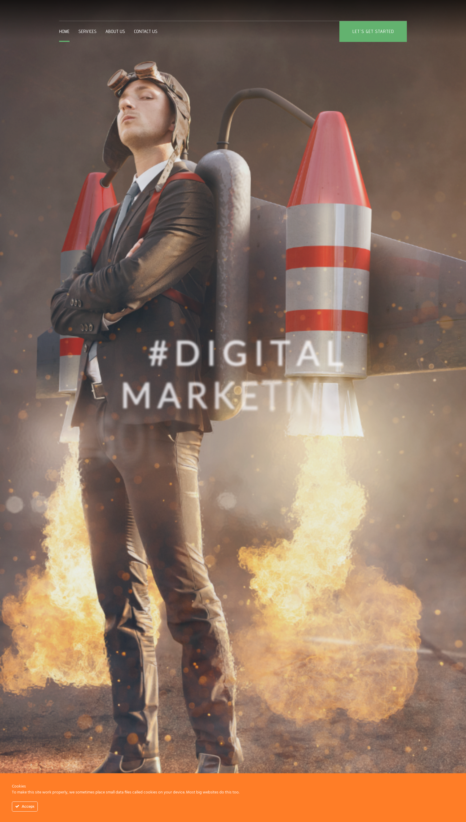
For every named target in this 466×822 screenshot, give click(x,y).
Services (87, 31)
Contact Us (146, 31)
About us (115, 31)
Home (64, 31)
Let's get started (373, 31)
